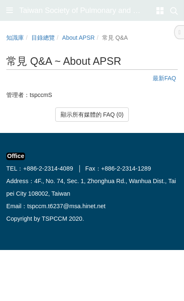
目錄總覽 (43, 37)
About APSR (78, 37)
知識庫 (15, 37)
